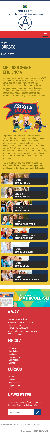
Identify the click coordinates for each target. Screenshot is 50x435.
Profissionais (14, 357)
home (3, 54)
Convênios (13, 351)
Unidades (13, 354)
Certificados (14, 360)
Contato (12, 362)
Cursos (12, 379)
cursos (11, 54)
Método (12, 376)
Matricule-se (25, 11)
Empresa (12, 348)
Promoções (14, 382)
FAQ (10, 388)
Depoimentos (14, 385)
